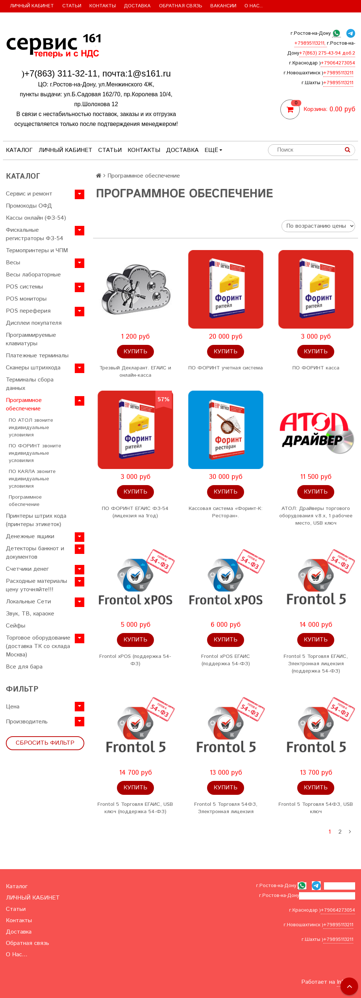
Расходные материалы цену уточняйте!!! (36, 585)
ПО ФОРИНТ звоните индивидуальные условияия (35, 453)
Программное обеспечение (24, 404)
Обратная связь (180, 6)
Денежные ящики (30, 536)
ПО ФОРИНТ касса (315, 368)
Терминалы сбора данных (30, 384)
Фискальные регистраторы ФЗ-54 (34, 234)
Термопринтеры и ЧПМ (37, 250)
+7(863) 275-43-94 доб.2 (327, 53)
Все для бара (24, 667)
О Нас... (253, 6)
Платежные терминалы (37, 355)
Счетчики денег (27, 569)
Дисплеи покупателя (34, 323)
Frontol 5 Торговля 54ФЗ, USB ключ (316, 808)
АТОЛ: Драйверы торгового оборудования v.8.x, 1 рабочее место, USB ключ (316, 516)
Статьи (71, 6)
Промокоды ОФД (29, 206)
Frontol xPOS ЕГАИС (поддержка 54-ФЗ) (225, 660)
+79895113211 (338, 73)
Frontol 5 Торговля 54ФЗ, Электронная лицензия (225, 808)
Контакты (102, 6)
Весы (13, 262)
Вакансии (223, 6)
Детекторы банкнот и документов (35, 552)
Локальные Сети (28, 601)
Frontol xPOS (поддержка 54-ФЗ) (135, 660)
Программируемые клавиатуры (31, 339)
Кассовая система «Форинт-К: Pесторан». (225, 512)
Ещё (213, 150)
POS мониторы (26, 299)
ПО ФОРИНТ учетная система (225, 368)
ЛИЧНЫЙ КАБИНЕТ (32, 6)
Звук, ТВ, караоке (30, 614)
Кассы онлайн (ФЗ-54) (36, 218)
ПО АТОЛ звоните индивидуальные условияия (31, 428)
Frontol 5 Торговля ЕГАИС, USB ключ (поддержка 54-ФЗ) (135, 808)
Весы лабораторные (33, 275)
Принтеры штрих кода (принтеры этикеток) (36, 520)
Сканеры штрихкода (33, 368)
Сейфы (15, 626)
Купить (135, 351)
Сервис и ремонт (29, 194)
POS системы (24, 287)
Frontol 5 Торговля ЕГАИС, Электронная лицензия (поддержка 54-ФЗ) (316, 664)
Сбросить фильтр (45, 743)
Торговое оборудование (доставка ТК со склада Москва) (38, 646)
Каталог (19, 150)
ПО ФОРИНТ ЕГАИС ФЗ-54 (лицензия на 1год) (135, 512)
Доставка (137, 6)
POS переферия (28, 311)
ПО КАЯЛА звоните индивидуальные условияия (32, 479)
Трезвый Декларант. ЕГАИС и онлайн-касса (135, 371)
